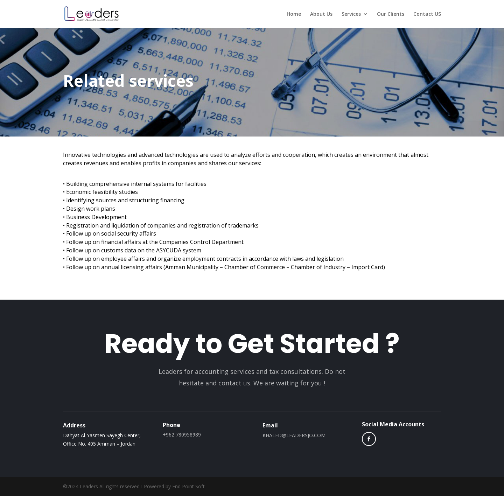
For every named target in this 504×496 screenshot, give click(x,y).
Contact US (427, 14)
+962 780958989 (182, 434)
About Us (321, 14)
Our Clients (390, 14)
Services (351, 14)
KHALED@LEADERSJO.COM (294, 435)
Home (294, 14)
